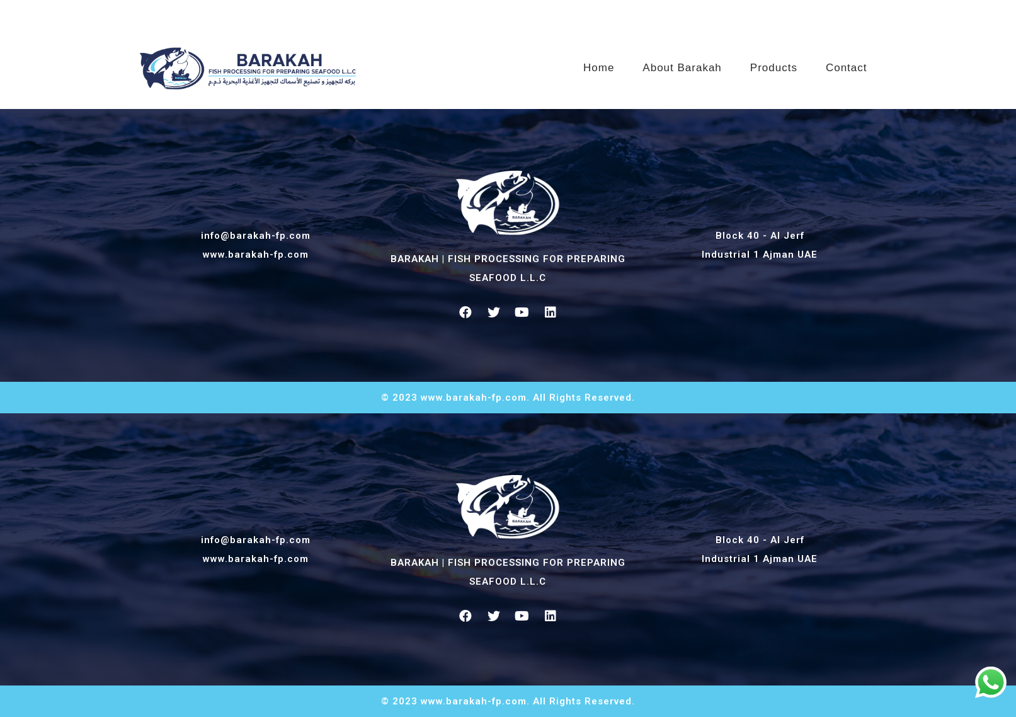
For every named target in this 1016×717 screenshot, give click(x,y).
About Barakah (681, 63)
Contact (846, 63)
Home (598, 63)
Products (773, 63)
